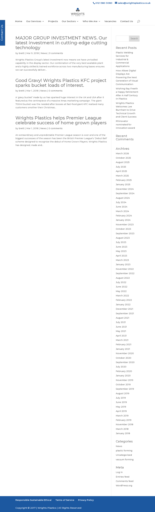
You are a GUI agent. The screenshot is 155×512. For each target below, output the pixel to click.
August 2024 (123, 198)
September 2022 (125, 273)
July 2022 (121, 282)
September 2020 (125, 362)
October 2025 (123, 158)
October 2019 (123, 384)
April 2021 (121, 335)
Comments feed (124, 481)
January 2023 (123, 264)
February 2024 (124, 215)
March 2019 (122, 415)
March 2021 (122, 340)
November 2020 (125, 353)
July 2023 (121, 242)
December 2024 (125, 189)
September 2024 (125, 193)
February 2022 (124, 300)
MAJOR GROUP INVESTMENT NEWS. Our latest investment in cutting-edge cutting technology (61, 42)
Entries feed (122, 476)
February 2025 (124, 180)
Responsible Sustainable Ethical (33, 500)
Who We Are (90, 21)
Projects (53, 21)
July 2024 (121, 202)
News (44, 53)
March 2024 (122, 211)
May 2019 (121, 406)
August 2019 (122, 393)
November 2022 (125, 269)
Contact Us (126, 21)
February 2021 (123, 344)
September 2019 (125, 389)
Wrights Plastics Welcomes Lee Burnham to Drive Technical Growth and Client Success (126, 110)
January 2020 (123, 375)
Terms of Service (64, 500)
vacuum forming (125, 459)
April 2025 (121, 171)
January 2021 (123, 349)
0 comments (56, 53)
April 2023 (121, 255)
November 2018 (124, 424)
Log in (119, 472)
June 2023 (121, 246)
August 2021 (122, 317)
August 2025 (123, 162)
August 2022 (123, 278)
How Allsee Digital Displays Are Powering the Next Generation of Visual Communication (127, 77)
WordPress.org (124, 485)
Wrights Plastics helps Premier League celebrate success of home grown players (61, 120)
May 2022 (121, 291)
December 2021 (124, 309)
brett (21, 53)
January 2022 (123, 304)
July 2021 (121, 322)
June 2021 (121, 326)
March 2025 (122, 175)
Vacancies (110, 21)
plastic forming (124, 450)
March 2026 (122, 153)
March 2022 (122, 295)
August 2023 (123, 237)
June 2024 (121, 206)
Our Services (33, 21)
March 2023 (122, 260)
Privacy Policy (86, 500)
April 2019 (121, 411)
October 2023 (123, 229)
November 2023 (125, 224)
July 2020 (121, 366)
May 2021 (121, 331)
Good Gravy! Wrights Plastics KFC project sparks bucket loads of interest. (60, 83)
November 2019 (124, 380)
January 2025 (123, 184)
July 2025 (121, 166)
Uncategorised (124, 455)
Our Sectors (69, 21)
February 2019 (123, 420)
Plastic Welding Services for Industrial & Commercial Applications (124, 59)
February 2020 (124, 371)
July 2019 (121, 397)
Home (18, 21)
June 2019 (121, 402)
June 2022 (121, 286)
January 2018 (123, 433)
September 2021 (125, 313)
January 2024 (123, 220)
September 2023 (125, 233)
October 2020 (123, 358)
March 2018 (122, 429)
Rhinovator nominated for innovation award (125, 124)
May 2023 (121, 251)
